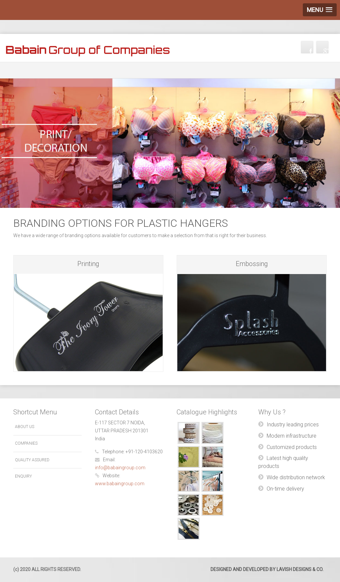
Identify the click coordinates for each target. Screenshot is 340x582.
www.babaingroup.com (119, 483)
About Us (24, 426)
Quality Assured (32, 460)
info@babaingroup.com (120, 467)
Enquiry (23, 476)
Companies (26, 443)
